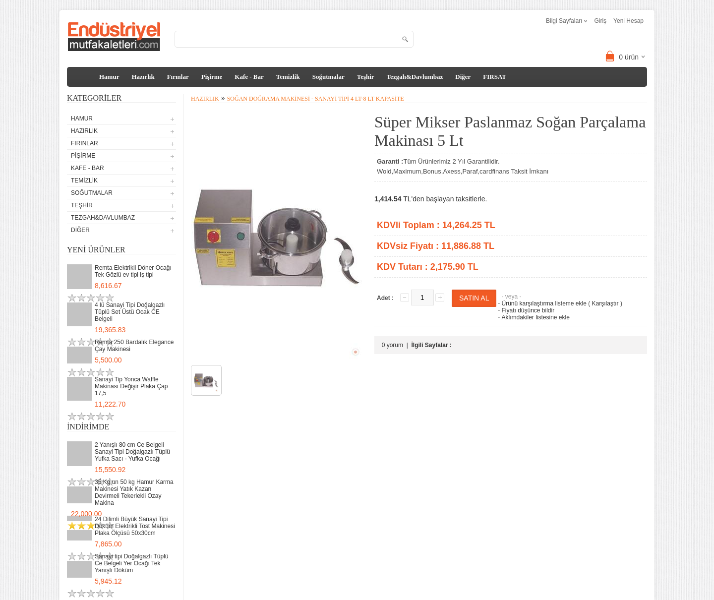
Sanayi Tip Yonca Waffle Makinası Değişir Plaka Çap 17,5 (131, 386)
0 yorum (392, 345)
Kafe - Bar (249, 76)
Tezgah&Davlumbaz (415, 76)
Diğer (463, 76)
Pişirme (212, 76)
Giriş (600, 20)
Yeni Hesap (628, 20)
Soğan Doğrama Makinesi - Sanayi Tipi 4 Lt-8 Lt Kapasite (315, 98)
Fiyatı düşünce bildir (525, 310)
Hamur (109, 76)
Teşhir (365, 76)
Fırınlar (178, 76)
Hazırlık (142, 76)
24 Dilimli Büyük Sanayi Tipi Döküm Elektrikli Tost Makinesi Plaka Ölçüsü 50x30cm (135, 526)
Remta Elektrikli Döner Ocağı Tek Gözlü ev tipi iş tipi (133, 271)
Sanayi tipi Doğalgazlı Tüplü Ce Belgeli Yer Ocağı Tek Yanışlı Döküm (132, 563)
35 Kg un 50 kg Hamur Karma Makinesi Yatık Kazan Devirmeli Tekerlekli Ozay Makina (134, 492)
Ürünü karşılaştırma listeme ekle (541, 303)
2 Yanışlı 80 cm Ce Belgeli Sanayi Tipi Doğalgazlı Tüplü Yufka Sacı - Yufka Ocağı (132, 451)
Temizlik (288, 76)
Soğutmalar (328, 76)
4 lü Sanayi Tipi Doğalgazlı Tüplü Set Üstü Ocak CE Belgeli (130, 311)
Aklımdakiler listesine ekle (532, 317)
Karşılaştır (605, 303)
